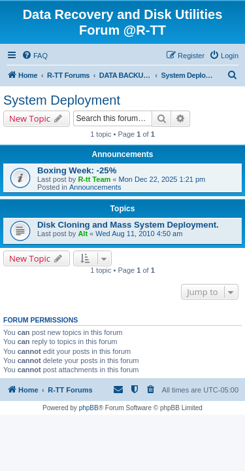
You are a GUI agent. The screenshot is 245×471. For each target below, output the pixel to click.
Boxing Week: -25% (76, 170)
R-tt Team (94, 179)
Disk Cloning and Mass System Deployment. (128, 225)
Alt (83, 233)
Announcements (95, 187)
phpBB (89, 407)
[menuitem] (35, 55)
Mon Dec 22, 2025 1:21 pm (162, 179)
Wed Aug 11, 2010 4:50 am (138, 233)
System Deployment (61, 100)
